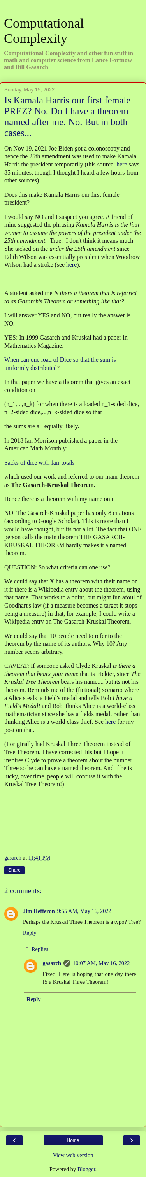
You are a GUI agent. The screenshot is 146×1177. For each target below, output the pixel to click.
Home (73, 1140)
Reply (29, 933)
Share (14, 870)
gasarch (51, 963)
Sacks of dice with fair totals (39, 462)
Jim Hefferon (39, 911)
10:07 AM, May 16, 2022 (101, 963)
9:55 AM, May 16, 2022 (84, 911)
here (121, 164)
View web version (73, 1155)
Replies (40, 949)
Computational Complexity (44, 31)
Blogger (86, 1169)
